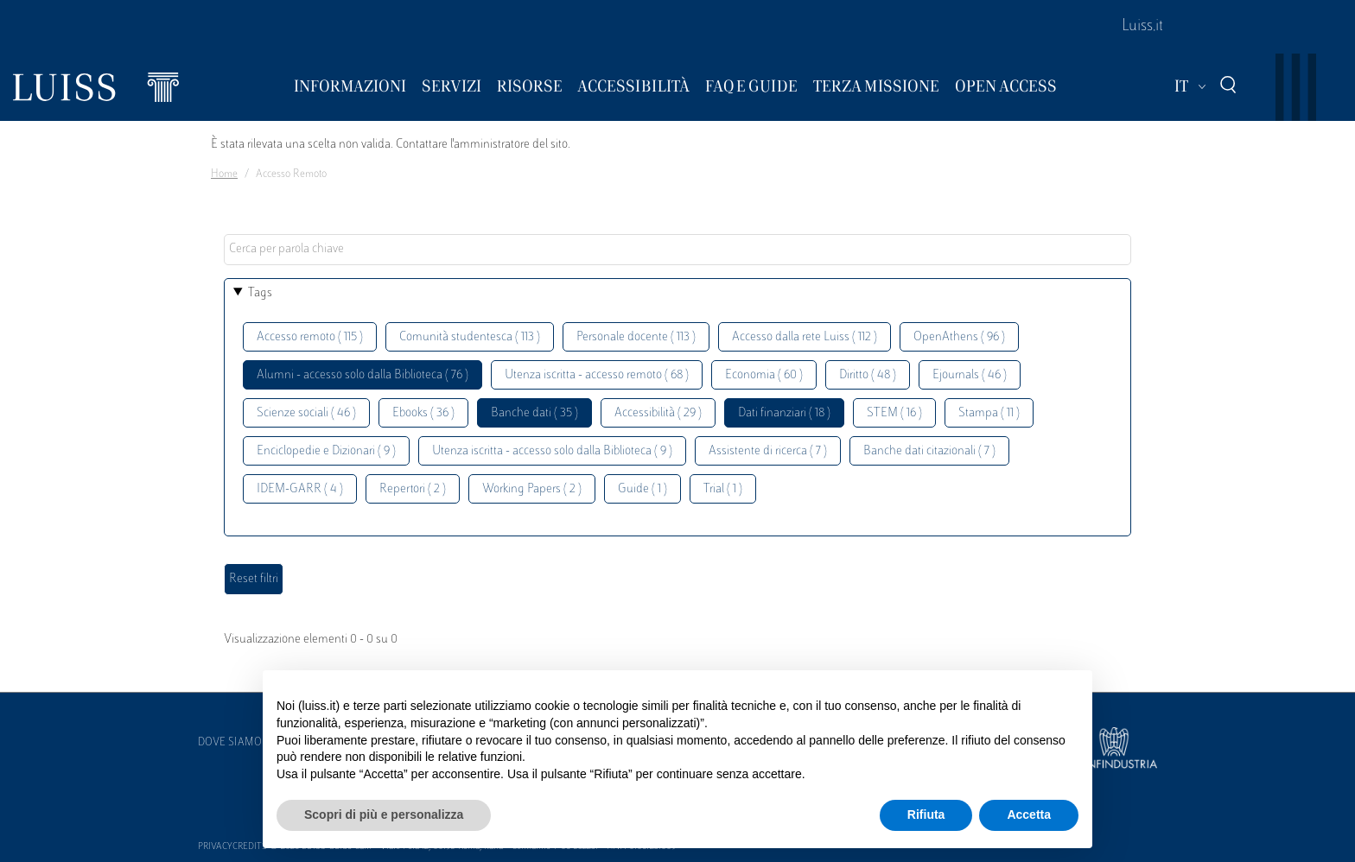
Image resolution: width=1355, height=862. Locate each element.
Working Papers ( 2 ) (532, 489)
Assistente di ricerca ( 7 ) (768, 451)
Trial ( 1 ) (722, 489)
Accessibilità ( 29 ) (658, 413)
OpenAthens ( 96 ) (959, 337)
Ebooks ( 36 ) (423, 413)
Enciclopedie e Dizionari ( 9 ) (326, 451)
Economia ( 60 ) (764, 375)
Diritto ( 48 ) (867, 375)
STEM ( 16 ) (894, 413)
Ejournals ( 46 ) (969, 375)
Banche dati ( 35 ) (534, 413)
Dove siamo (230, 743)
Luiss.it (1142, 27)
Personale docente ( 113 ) (636, 337)
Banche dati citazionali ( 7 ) (929, 451)
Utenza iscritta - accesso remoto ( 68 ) (597, 375)
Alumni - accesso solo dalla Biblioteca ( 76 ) (362, 375)
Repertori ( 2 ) (412, 489)
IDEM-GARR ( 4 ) (300, 489)
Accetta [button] (1029, 814)
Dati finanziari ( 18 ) (784, 413)
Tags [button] (260, 293)
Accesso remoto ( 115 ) (310, 337)
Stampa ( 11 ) (989, 413)
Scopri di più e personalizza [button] (383, 814)
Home (224, 174)
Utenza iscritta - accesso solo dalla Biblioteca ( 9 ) (552, 451)
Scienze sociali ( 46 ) (306, 413)
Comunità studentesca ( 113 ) (469, 337)
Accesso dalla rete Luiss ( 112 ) (804, 337)
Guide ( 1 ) (642, 489)
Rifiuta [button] (926, 814)
